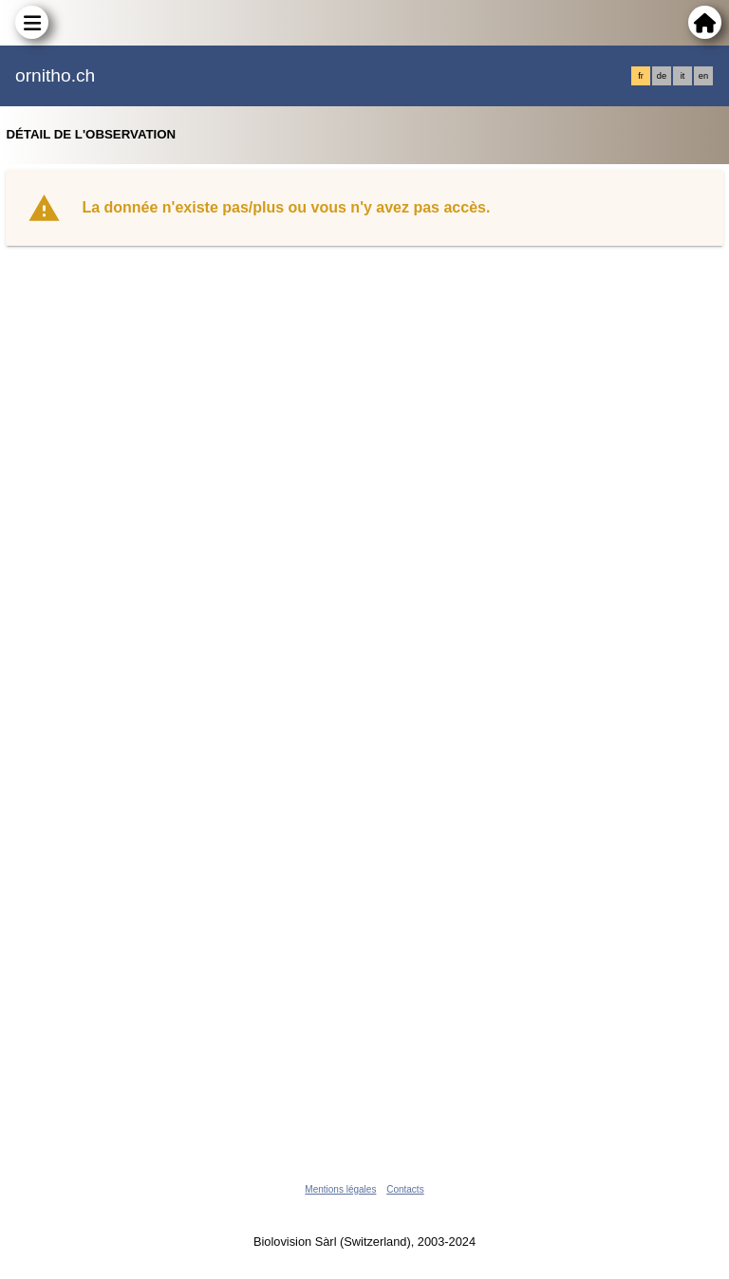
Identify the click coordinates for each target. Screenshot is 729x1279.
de (661, 76)
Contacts (404, 1189)
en (703, 76)
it (683, 76)
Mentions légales (340, 1189)
